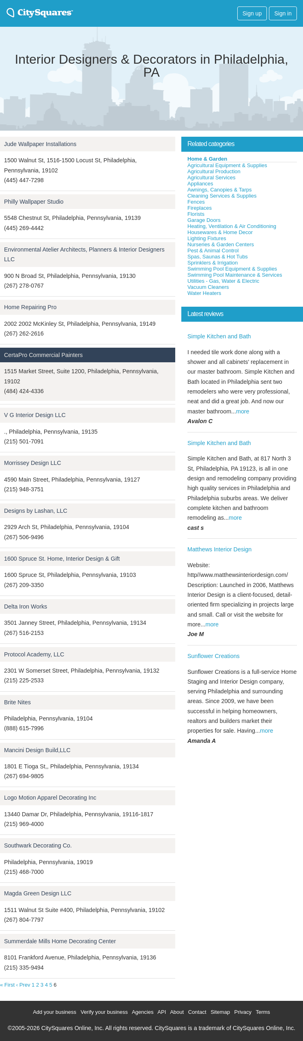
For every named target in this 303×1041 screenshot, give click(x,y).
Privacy (242, 1012)
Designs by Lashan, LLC (35, 511)
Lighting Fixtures (206, 238)
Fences (196, 202)
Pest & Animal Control (213, 250)
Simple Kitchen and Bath (219, 336)
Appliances (200, 184)
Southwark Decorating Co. (38, 845)
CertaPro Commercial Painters (43, 355)
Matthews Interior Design (219, 549)
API (161, 1012)
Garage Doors (204, 220)
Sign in (283, 13)
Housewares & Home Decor (220, 232)
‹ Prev (23, 985)
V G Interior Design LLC (35, 415)
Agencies (142, 1012)
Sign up (252, 13)
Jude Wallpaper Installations (40, 144)
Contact (197, 1012)
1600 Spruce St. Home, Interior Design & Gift (62, 558)
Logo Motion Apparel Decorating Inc (50, 797)
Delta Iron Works (25, 606)
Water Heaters (204, 293)
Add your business (54, 1012)
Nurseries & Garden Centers (220, 244)
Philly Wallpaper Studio (33, 201)
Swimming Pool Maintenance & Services (234, 275)
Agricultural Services (211, 177)
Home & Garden (207, 159)
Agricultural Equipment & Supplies (227, 165)
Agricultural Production (214, 171)
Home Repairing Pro (30, 307)
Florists (195, 214)
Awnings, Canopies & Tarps (219, 190)
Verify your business (104, 1012)
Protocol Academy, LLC (34, 654)
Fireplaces (199, 208)
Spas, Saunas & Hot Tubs (217, 257)
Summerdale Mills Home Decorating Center (60, 941)
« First (7, 985)
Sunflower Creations (213, 656)
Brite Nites (17, 702)
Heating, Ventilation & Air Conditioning (231, 226)
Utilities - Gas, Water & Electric (223, 281)
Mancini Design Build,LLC (37, 750)
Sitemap (220, 1012)
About (177, 1012)
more (242, 411)
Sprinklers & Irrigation (212, 263)
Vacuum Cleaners (208, 287)
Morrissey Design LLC (32, 463)
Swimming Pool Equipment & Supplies (232, 269)
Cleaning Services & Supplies (222, 196)
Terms (263, 1012)
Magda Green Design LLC (37, 893)
